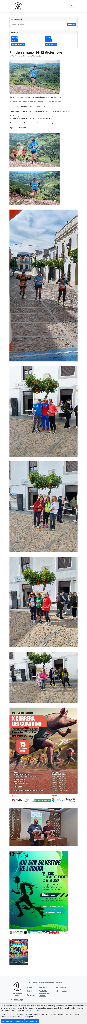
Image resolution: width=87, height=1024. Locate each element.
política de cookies (32, 1010)
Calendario (31, 995)
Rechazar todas (32, 1021)
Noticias (30, 991)
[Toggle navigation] (71, 6)
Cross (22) (48, 41)
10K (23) (48, 37)
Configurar (19, 1021)
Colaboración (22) (51, 44)
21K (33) (14, 37)
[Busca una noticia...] (39, 24)
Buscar (71, 24)
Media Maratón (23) (18, 44)
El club (29, 987)
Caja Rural (43, 987)
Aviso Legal (17, 1000)
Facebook (61, 991)
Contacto (61, 987)
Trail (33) (14, 41)
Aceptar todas (7, 1021)
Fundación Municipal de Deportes (44, 993)
